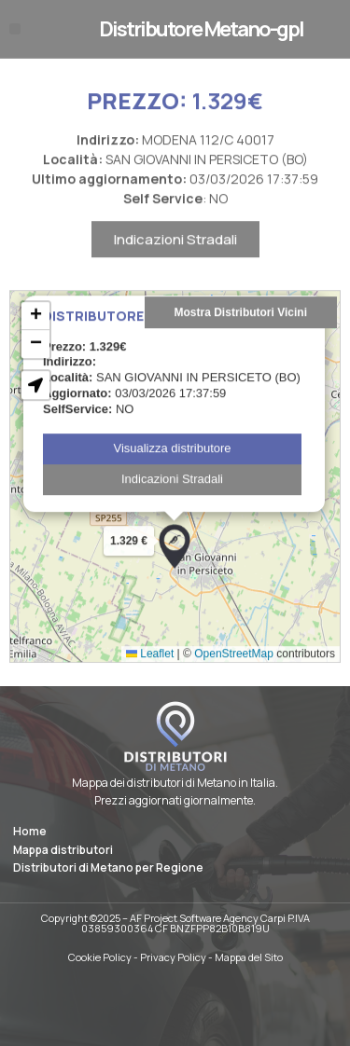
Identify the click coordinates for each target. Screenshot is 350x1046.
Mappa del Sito (249, 957)
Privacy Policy (173, 957)
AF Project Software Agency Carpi (208, 918)
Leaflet (150, 681)
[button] (15, 28)
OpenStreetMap (233, 681)
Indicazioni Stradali (175, 267)
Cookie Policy (100, 957)
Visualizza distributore (172, 476)
